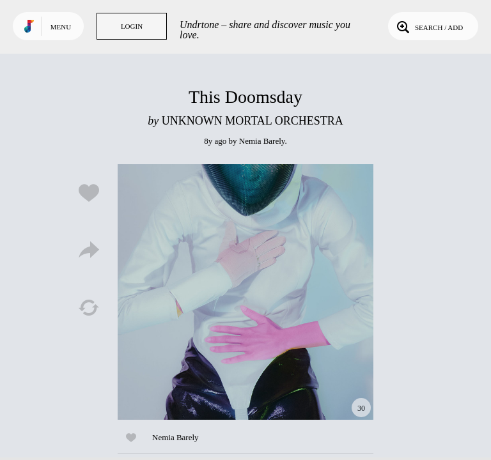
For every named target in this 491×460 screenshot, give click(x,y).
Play (245, 292)
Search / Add (428, 26)
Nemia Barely (262, 141)
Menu (61, 27)
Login (132, 26)
